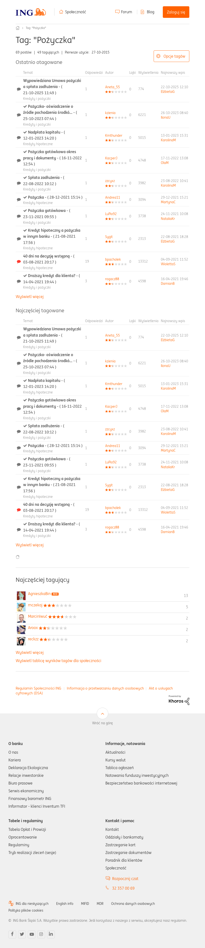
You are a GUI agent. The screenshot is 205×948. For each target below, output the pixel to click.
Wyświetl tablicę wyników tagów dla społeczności (58, 660)
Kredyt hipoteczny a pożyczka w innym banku (51, 236)
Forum (126, 11)
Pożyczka (55, 197)
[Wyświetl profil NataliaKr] (168, 219)
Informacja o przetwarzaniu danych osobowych (105, 688)
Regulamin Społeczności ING (38, 688)
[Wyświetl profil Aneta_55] (112, 87)
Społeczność (75, 11)
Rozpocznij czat (125, 878)
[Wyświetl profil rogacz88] (112, 279)
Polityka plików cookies (25, 910)
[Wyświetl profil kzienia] (110, 113)
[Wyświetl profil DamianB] (168, 283)
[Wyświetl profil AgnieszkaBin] (39, 593)
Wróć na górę (102, 723)
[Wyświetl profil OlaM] (165, 163)
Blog (150, 11)
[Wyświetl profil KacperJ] (111, 158)
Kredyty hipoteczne (38, 144)
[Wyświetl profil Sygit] (109, 237)
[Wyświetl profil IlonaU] (165, 117)
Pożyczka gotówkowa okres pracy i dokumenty (52, 157)
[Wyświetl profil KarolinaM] (168, 140)
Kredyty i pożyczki (37, 98)
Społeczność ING (18, 28)
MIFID (85, 903)
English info (64, 903)
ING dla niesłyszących (32, 903)
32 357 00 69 (123, 888)
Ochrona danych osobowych (133, 903)
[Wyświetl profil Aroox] (33, 627)
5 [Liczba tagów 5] (187, 606)
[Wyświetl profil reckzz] (33, 639)
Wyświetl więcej (30, 296)
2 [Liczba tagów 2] (187, 618)
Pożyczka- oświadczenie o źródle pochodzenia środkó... (50, 112)
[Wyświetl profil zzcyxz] (110, 181)
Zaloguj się (176, 12)
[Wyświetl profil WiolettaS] (168, 264)
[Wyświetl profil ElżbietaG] (168, 91)
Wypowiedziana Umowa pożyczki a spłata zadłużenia (52, 86)
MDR (100, 903)
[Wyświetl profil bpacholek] (113, 259)
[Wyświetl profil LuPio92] (111, 214)
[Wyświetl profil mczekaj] (35, 605)
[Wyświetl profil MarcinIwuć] (37, 616)
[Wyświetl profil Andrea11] (112, 197)
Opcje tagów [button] (174, 56)
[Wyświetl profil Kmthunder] (113, 135)
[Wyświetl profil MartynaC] (168, 202)
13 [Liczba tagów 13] (186, 595)
